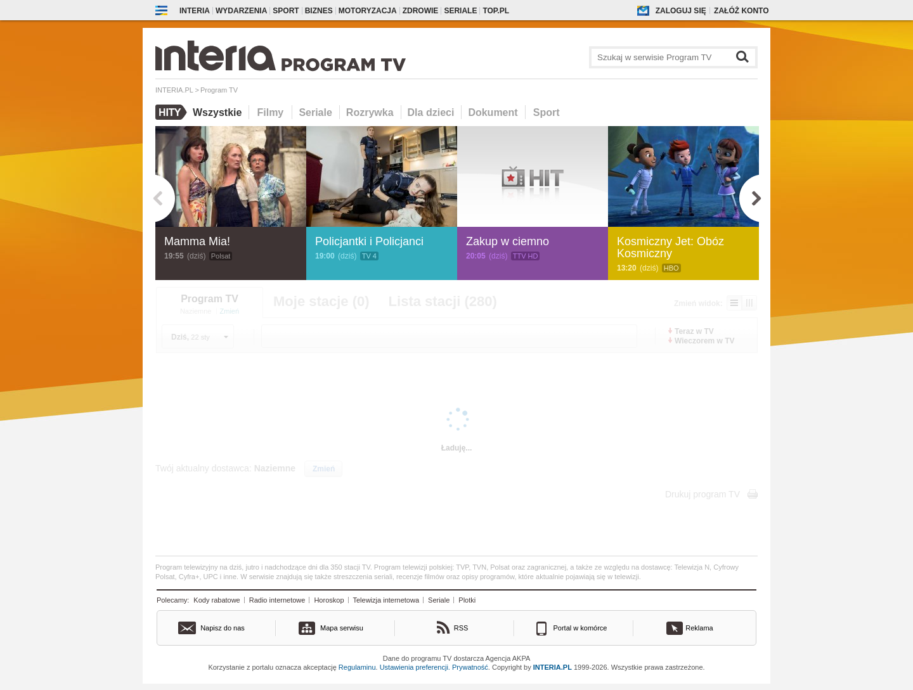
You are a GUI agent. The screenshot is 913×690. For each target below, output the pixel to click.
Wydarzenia (241, 10)
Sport (286, 10)
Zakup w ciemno (507, 241)
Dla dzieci (431, 112)
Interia (194, 10)
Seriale (460, 10)
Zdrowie (421, 10)
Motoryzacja (368, 10)
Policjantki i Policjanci (369, 241)
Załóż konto (741, 10)
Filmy (270, 112)
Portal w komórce (580, 628)
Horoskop (329, 600)
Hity (171, 112)
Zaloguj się (681, 10)
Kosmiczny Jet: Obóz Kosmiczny (670, 247)
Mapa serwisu (341, 628)
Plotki (467, 600)
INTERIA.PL (552, 667)
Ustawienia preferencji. (415, 667)
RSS (461, 628)
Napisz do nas (222, 628)
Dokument (492, 112)
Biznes (319, 10)
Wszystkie (217, 112)
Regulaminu (357, 667)
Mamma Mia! (197, 241)
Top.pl (495, 10)
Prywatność (470, 667)
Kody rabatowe (216, 600)
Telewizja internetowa (386, 600)
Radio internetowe (277, 600)
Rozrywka (370, 112)
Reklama (699, 628)
